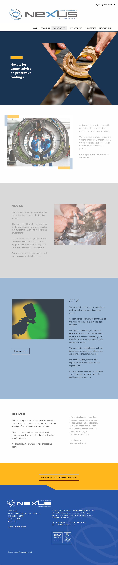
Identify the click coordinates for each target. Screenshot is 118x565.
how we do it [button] (20, 351)
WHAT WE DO (59, 28)
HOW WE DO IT (75, 28)
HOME (34, 28)
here (73, 525)
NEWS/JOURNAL (106, 28)
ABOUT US (45, 28)
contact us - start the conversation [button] (59, 477)
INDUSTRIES (91, 28)
